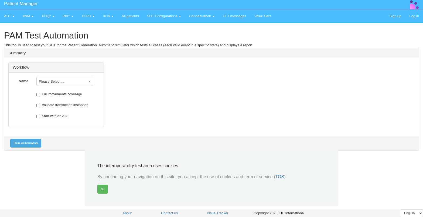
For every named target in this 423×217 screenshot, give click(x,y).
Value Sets (262, 16)
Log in (414, 16)
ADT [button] (9, 16)
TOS (279, 176)
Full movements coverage (59, 94)
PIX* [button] (68, 16)
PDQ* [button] (48, 16)
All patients (130, 16)
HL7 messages (234, 16)
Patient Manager (21, 3)
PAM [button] (28, 16)
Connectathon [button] (202, 16)
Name (23, 81)
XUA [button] (108, 16)
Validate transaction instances (62, 105)
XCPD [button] (88, 16)
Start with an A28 (52, 116)
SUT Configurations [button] (164, 16)
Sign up (395, 16)
